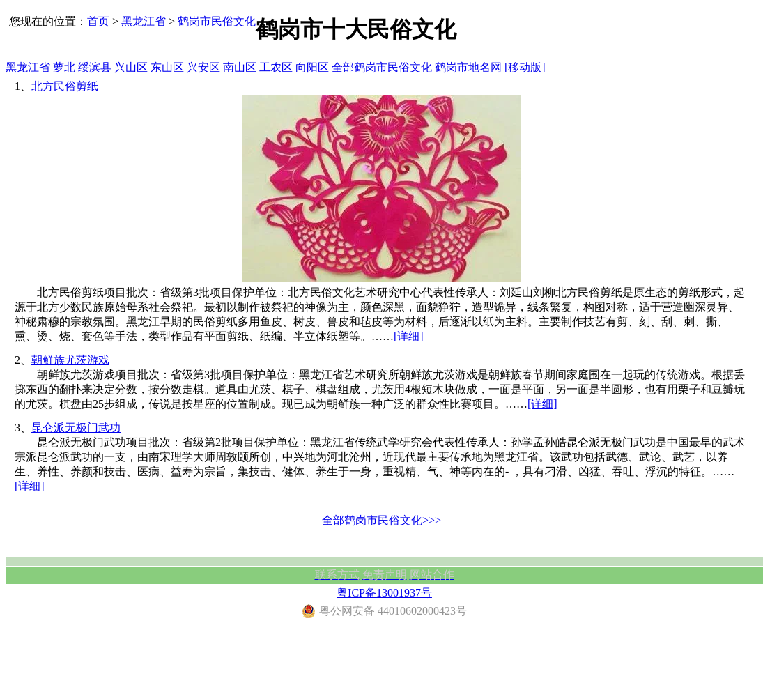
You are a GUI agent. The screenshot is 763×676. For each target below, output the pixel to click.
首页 (98, 21)
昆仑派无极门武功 (76, 427)
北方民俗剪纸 (64, 86)
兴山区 (131, 67)
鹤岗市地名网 (468, 67)
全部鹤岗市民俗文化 (382, 67)
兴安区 (203, 67)
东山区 (167, 67)
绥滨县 (94, 67)
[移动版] (525, 67)
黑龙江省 (143, 21)
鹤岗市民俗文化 (217, 21)
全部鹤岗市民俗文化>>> (381, 520)
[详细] (409, 336)
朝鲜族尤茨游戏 (70, 360)
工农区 (276, 67)
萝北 (64, 67)
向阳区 (312, 67)
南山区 (239, 67)
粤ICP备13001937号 (384, 593)
